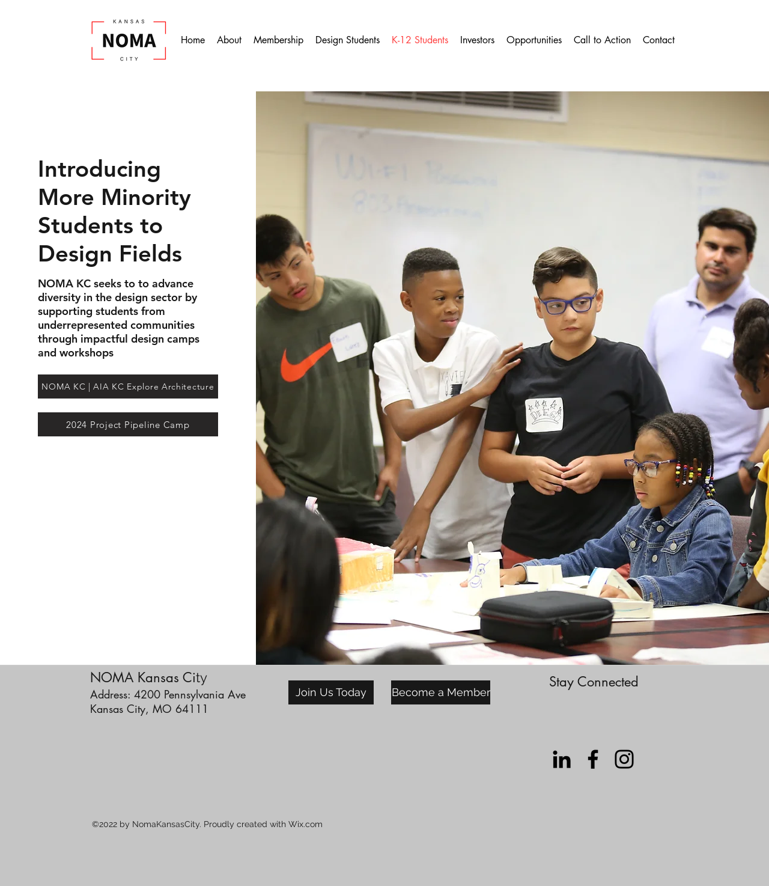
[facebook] (593, 759)
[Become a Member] (440, 692)
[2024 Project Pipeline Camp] (128, 424)
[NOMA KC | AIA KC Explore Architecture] (128, 386)
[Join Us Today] (331, 692)
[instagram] (624, 759)
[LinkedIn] (561, 759)
